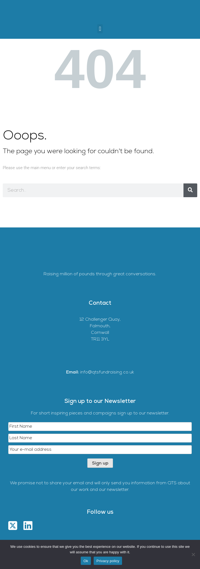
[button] (99, 28)
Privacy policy (107, 561)
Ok (85, 561)
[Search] (190, 190)
